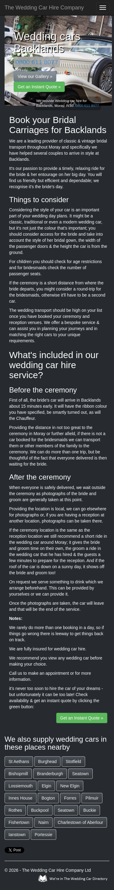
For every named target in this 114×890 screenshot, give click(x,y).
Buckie (89, 810)
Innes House (21, 798)
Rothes (15, 810)
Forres (70, 798)
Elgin (46, 785)
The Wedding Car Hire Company (44, 8)
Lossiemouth (21, 785)
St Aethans (19, 761)
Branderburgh (50, 773)
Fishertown (19, 822)
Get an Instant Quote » (39, 86)
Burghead (47, 761)
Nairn (43, 822)
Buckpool (40, 810)
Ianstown (17, 834)
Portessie (43, 834)
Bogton (48, 798)
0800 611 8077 (37, 61)
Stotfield (73, 761)
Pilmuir (91, 798)
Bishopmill (18, 773)
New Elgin (69, 785)
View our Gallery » (35, 76)
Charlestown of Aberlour (80, 822)
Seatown (80, 773)
